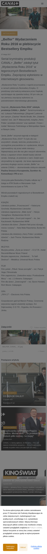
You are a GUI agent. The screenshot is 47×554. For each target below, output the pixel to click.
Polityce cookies (36, 528)
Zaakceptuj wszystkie (10, 547)
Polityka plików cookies (36, 547)
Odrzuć (23, 547)
